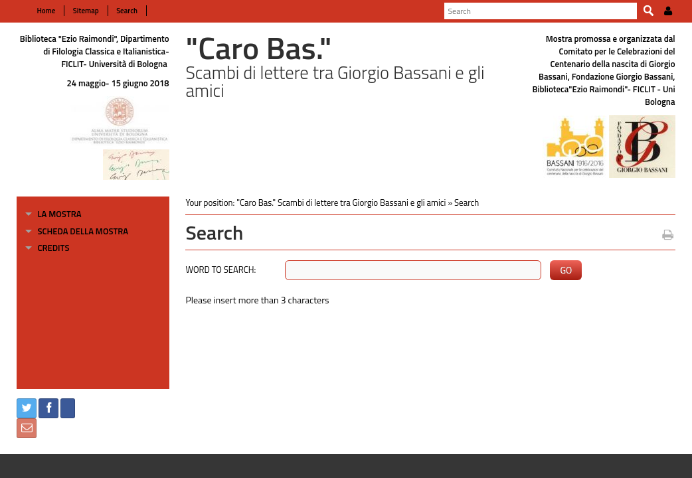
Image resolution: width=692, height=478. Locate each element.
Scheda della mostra (76, 231)
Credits (46, 247)
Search (119, 10)
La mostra (52, 213)
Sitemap (78, 10)
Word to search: (217, 269)
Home (39, 10)
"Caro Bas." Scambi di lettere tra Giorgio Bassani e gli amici (337, 202)
